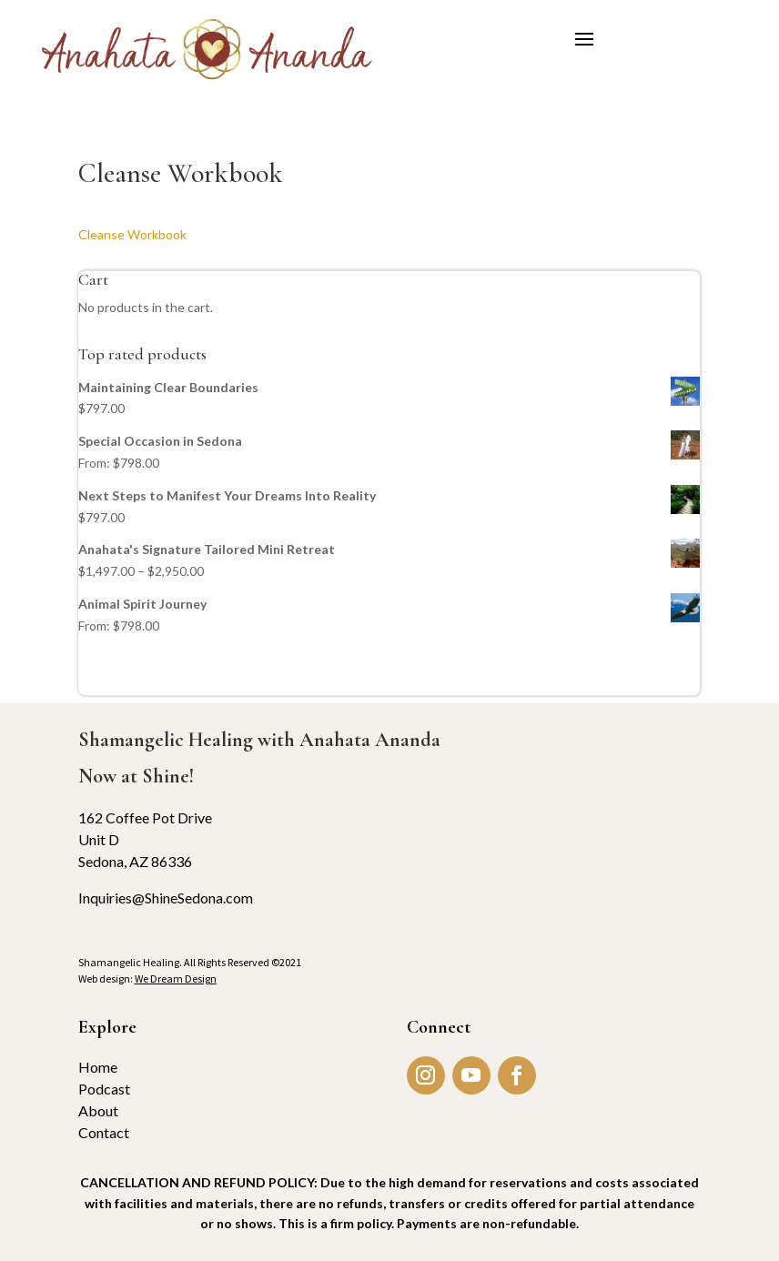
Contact (103, 1132)
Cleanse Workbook (132, 234)
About (98, 1110)
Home (97, 1066)
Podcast (104, 1088)
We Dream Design (176, 978)
